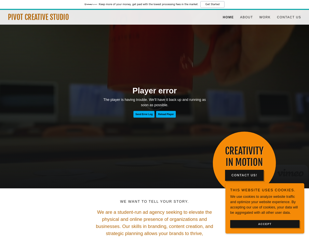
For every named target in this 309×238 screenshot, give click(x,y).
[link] (81, 19)
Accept (265, 223)
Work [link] (265, 17)
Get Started (212, 4)
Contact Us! (244, 175)
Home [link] (228, 17)
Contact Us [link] (289, 17)
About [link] (246, 17)
